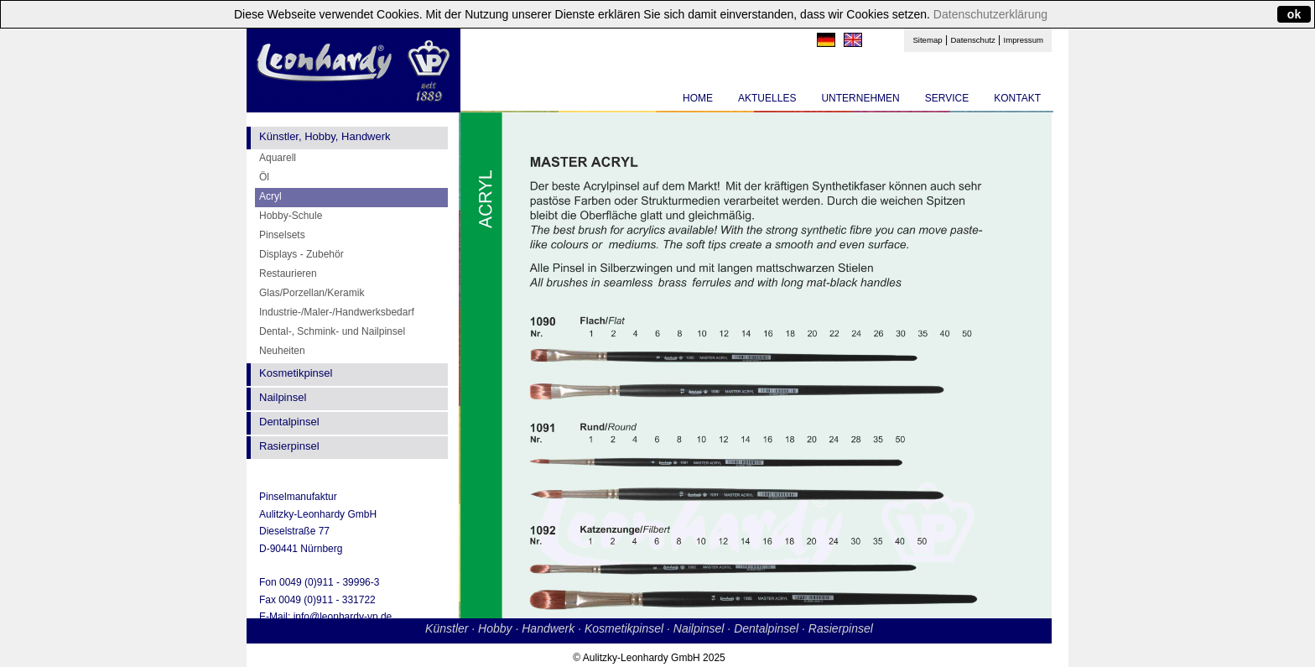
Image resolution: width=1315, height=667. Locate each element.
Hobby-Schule (290, 215)
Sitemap (927, 39)
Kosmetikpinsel (295, 373)
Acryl (270, 196)
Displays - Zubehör (301, 254)
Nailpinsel (282, 397)
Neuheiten (282, 351)
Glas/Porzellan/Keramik (311, 293)
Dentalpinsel (289, 421)
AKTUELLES (767, 98)
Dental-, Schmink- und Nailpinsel (332, 331)
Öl (264, 177)
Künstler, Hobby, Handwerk (325, 136)
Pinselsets (282, 235)
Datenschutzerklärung (990, 14)
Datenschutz (972, 39)
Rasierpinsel (289, 446)
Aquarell (277, 158)
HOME (698, 98)
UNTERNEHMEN (860, 98)
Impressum (1023, 39)
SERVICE (947, 98)
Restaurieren (288, 273)
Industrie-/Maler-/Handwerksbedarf (336, 312)
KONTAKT (1017, 98)
